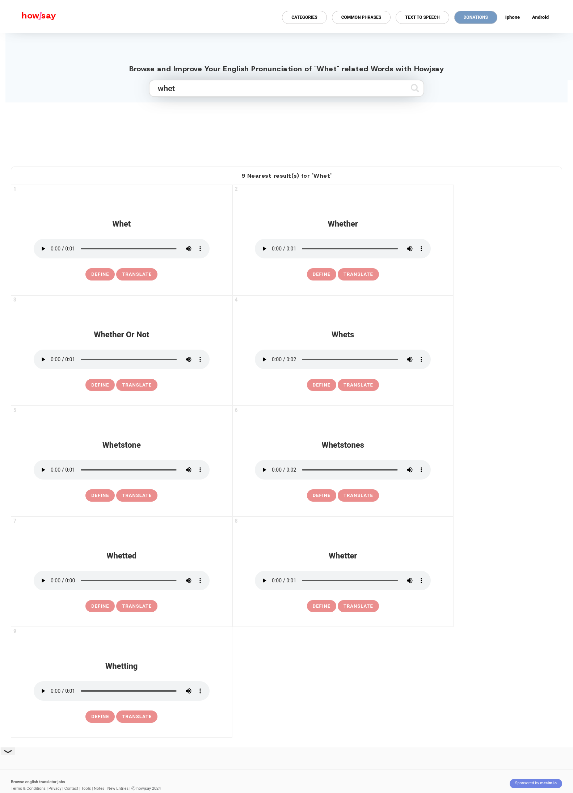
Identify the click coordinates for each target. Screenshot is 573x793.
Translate (137, 274)
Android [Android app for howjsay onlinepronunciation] (540, 17)
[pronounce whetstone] (122, 470)
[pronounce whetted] (122, 580)
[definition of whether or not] (100, 385)
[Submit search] (415, 88)
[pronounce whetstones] (343, 470)
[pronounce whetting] (122, 691)
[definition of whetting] (100, 716)
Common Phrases (361, 17)
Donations (476, 17)
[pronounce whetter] (343, 580)
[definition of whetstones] (321, 495)
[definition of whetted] (100, 606)
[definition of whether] (321, 274)
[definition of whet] (100, 274)
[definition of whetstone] (100, 495)
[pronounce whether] (343, 248)
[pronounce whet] (122, 248)
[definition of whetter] (321, 606)
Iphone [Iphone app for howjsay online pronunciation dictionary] (512, 17)
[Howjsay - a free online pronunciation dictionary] (28, 16)
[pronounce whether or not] (122, 359)
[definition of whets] (321, 385)
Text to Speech (422, 17)
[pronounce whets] (343, 359)
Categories (304, 17)
